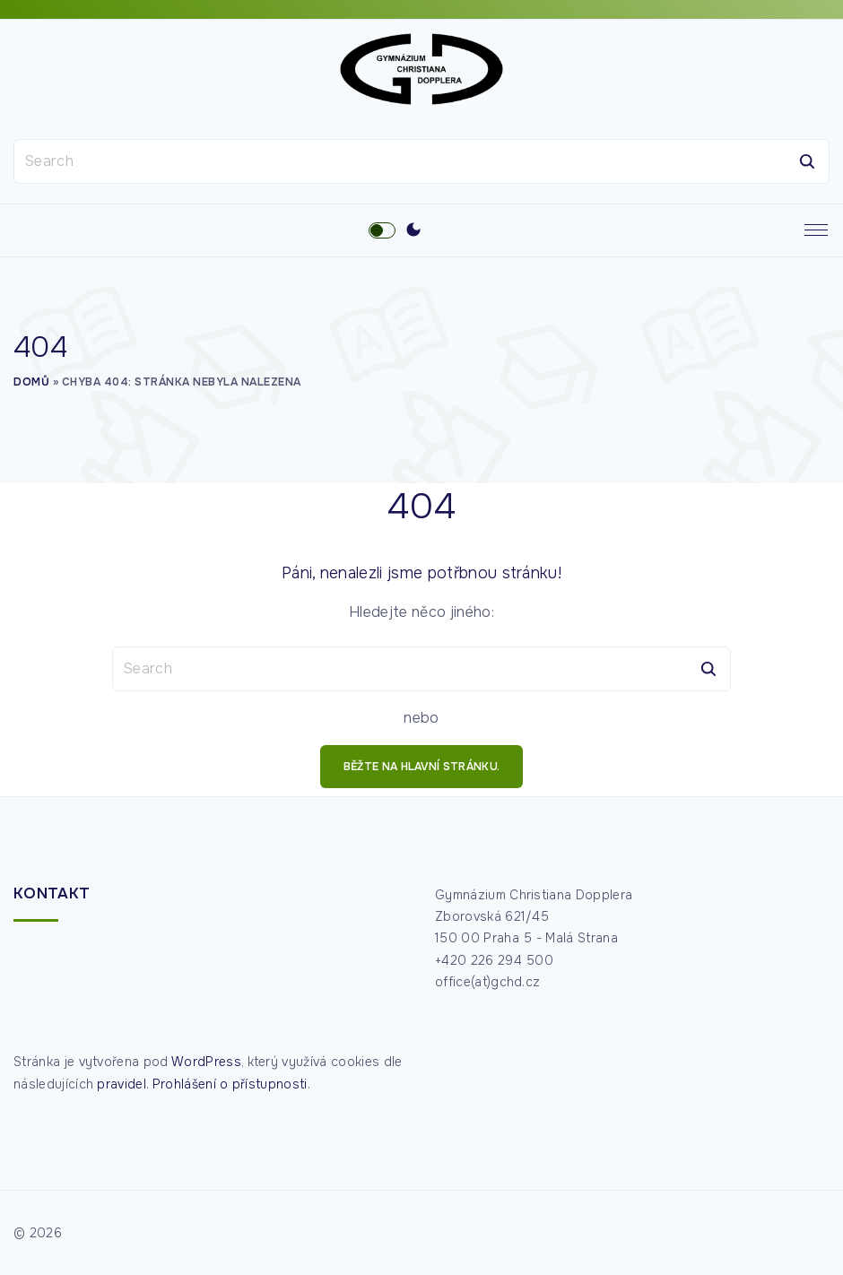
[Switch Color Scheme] (413, 230)
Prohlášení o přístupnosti (230, 1084)
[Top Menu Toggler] (816, 230)
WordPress (206, 1062)
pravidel (121, 1084)
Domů (31, 382)
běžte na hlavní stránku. (421, 766)
